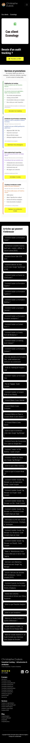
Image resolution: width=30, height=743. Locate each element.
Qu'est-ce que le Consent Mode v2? (14, 473)
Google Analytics (5, 716)
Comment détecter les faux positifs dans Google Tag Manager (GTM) (15, 267)
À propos (4, 677)
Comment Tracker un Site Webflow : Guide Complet (12, 450)
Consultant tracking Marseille (8, 683)
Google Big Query (5, 721)
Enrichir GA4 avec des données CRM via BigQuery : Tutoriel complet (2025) (14, 575)
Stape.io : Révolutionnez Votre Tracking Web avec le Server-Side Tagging (14, 553)
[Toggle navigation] (27, 4)
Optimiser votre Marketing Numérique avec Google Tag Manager (13, 564)
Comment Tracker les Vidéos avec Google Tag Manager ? (13, 459)
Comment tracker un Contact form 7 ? (13, 325)
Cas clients (5, 14)
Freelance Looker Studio (7, 708)
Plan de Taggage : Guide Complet (12, 385)
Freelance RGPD (5, 710)
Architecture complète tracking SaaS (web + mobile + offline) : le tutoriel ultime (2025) (14, 248)
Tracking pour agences (7, 693)
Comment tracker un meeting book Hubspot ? (13, 342)
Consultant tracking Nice (7, 692)
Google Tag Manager (6, 718)
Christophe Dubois (12, 659)
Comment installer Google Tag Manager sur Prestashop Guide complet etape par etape (14, 511)
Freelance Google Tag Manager (9, 705)
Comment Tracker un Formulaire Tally (14, 377)
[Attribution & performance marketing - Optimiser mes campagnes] (15, 132)
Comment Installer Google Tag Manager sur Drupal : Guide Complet (14, 492)
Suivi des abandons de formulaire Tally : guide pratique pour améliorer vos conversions (15, 359)
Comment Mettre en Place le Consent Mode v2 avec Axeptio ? (14, 415)
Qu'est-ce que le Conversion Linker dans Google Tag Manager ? (14, 433)
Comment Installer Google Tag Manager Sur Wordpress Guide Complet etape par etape (14, 532)
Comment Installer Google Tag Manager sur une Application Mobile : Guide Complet (14, 482)
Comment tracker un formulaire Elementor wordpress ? (14, 317)
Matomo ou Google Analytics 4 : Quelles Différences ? (14, 619)
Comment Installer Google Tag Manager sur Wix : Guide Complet (14, 502)
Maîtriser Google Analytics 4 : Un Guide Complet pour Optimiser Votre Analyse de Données (14, 637)
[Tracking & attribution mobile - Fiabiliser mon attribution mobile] (15, 198)
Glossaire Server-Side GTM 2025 (13, 257)
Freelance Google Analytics (8, 703)
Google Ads (4, 719)
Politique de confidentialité (15, 736)
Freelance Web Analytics (7, 706)
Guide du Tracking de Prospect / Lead (14, 369)
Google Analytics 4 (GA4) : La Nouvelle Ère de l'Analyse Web (13, 628)
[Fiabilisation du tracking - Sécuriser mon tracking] (15, 97)
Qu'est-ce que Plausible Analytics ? (14, 605)
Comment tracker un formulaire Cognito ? (14, 284)
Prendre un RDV (15, 59)
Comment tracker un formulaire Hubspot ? (14, 350)
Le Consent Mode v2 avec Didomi (12, 423)
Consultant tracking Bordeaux (8, 688)
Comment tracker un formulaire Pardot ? (14, 239)
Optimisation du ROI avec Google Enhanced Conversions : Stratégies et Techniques (15, 522)
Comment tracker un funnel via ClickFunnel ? (14, 276)
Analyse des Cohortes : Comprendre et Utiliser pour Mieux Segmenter (15, 596)
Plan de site (4, 697)
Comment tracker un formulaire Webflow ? (14, 301)
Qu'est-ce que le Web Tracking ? (15, 466)
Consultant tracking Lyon (7, 686)
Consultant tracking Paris (7, 684)
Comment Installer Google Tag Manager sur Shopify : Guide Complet (14, 543)
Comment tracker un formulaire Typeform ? (14, 293)
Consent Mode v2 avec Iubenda (14, 400)
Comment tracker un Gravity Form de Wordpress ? (13, 333)
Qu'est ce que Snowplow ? (13, 612)
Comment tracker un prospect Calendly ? (14, 309)
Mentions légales (24, 734)
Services (4, 701)
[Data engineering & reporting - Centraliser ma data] (15, 165)
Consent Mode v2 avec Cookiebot (11, 407)
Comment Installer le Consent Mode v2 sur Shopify (14, 393)
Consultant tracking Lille (7, 690)
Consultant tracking (6, 681)
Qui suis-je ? (4, 679)
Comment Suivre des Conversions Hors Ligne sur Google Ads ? (15, 442)
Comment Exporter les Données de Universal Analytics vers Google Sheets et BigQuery (15, 585)
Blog (3, 714)
